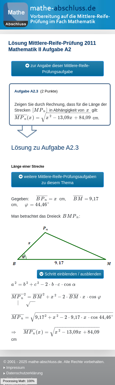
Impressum (15, 367)
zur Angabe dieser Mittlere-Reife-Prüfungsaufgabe (57, 68)
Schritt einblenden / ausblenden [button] (70, 274)
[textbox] (39, 110)
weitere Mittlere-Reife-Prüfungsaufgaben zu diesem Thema (57, 179)
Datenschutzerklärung (24, 373)
